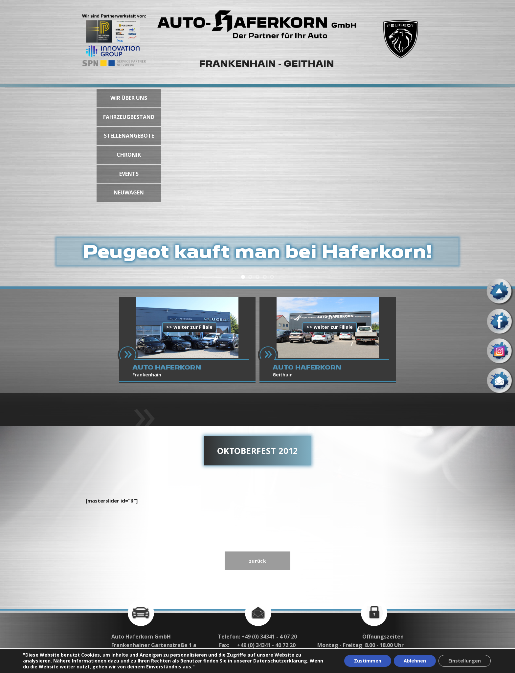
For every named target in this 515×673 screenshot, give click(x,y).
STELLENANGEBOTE (129, 135)
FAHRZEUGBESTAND (128, 117)
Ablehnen (415, 661)
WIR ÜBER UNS (128, 97)
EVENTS (129, 173)
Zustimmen (367, 661)
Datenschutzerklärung (280, 661)
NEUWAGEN (129, 192)
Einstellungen (464, 661)
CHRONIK (129, 154)
